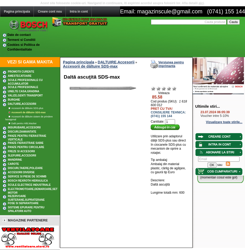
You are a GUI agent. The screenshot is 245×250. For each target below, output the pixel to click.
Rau (153, 88)
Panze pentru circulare (26, 147)
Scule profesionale (23, 87)
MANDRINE (15, 159)
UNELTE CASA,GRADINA (23, 91)
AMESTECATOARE (19, 75)
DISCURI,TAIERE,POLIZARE (25, 168)
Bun (169, 88)
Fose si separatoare (23, 203)
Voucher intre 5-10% (214, 116)
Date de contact (19, 35)
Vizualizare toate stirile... (224, 122)
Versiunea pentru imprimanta (171, 64)
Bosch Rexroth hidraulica (28, 180)
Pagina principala (17, 11)
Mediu (163, 88)
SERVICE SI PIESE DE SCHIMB (27, 176)
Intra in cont (79, 11)
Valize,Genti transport (25, 95)
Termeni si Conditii (21, 40)
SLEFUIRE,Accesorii (22, 155)
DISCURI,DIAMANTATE (22, 131)
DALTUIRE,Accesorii (22, 103)
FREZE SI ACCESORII (21, 151)
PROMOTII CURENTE (21, 71)
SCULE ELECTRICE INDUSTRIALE (29, 184)
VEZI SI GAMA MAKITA (30, 62)
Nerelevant (158, 88)
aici (201, 3)
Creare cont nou (50, 11)
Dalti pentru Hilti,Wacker (23, 123)
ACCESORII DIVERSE (21, 172)
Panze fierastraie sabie (25, 143)
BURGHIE (14, 99)
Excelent (174, 88)
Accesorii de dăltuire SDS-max (28, 112)
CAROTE (13, 163)
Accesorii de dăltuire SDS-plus (27, 108)
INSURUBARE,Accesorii (24, 127)
